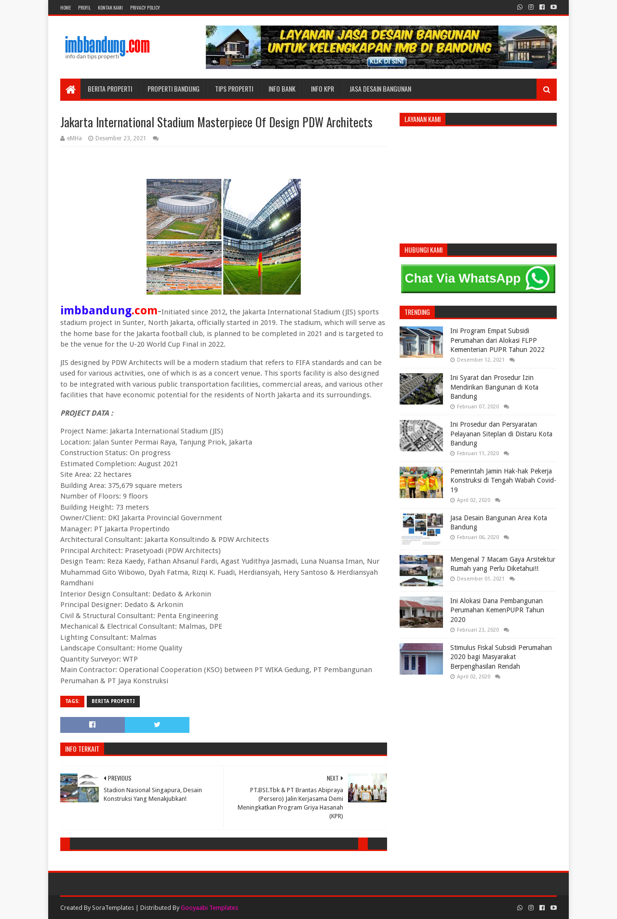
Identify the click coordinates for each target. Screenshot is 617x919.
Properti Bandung (174, 88)
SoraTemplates (113, 907)
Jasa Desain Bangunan (380, 88)
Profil (84, 7)
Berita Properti (110, 88)
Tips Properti (234, 88)
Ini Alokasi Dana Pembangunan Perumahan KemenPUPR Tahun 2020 (497, 610)
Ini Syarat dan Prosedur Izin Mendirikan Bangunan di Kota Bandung (494, 387)
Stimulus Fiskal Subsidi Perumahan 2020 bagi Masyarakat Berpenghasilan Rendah (501, 657)
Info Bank (281, 88)
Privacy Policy (145, 7)
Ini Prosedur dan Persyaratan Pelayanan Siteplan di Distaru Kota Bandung (501, 433)
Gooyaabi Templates (209, 907)
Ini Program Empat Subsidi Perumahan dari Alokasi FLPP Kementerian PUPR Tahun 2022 (497, 340)
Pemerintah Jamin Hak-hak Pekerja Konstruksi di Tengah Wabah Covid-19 (503, 480)
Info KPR (322, 88)
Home (65, 7)
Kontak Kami (110, 7)
